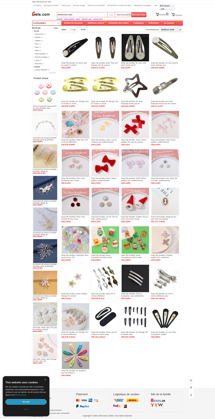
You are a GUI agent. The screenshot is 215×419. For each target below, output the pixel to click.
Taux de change (79, 5)
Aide (155, 5)
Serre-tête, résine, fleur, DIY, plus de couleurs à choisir (45, 328)
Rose (38, 47)
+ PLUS (52, 73)
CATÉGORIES (39, 23)
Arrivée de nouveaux (73, 23)
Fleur (38, 44)
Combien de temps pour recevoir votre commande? (51, 413)
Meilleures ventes (96, 23)
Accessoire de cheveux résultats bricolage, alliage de (44, 170)
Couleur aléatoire (42, 70)
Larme (38, 60)
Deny (26, 409)
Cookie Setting (37, 416)
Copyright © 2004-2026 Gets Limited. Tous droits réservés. (107, 416)
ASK (191, 387)
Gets (40, 14)
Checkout (178, 15)
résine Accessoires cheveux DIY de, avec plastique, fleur (44, 107)
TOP (191, 394)
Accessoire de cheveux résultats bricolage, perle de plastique (44, 139)
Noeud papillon (41, 54)
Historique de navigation (142, 5)
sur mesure (169, 23)
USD (162, 9)
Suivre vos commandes (96, 5)
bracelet (60, 19)
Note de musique (42, 57)
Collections (153, 23)
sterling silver (98, 19)
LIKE (191, 380)
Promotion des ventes (118, 23)
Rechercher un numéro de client (119, 5)
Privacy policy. (20, 395)
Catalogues (138, 23)
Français (166, 6)
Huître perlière (69, 19)
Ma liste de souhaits (51, 5)
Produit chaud (40, 78)
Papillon (39, 41)
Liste (74, 29)
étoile (38, 50)
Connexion (37, 5)
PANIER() (164, 15)
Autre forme (40, 34)
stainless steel (86, 19)
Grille (83, 29)
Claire (56, 28)
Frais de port (65, 5)
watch (78, 19)
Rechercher (139, 15)
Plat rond (39, 64)
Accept (26, 402)
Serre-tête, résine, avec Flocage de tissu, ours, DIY (44, 360)
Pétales (39, 37)
